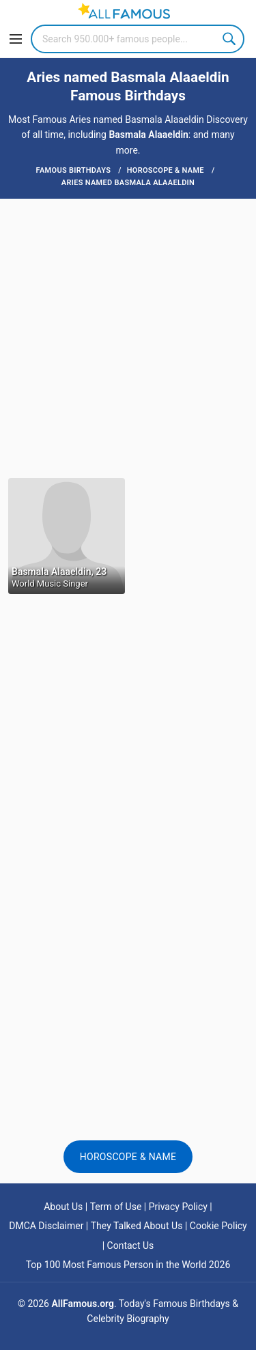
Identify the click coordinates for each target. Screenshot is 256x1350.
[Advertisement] (128, 337)
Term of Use (116, 1206)
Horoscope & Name (128, 1156)
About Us (63, 1206)
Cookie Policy (218, 1225)
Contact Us (130, 1245)
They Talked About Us (137, 1225)
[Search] (137, 39)
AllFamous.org (82, 1303)
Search (230, 39)
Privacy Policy (178, 1206)
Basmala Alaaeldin (148, 134)
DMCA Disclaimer (46, 1225)
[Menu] (16, 39)
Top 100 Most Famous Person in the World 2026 (128, 1264)
